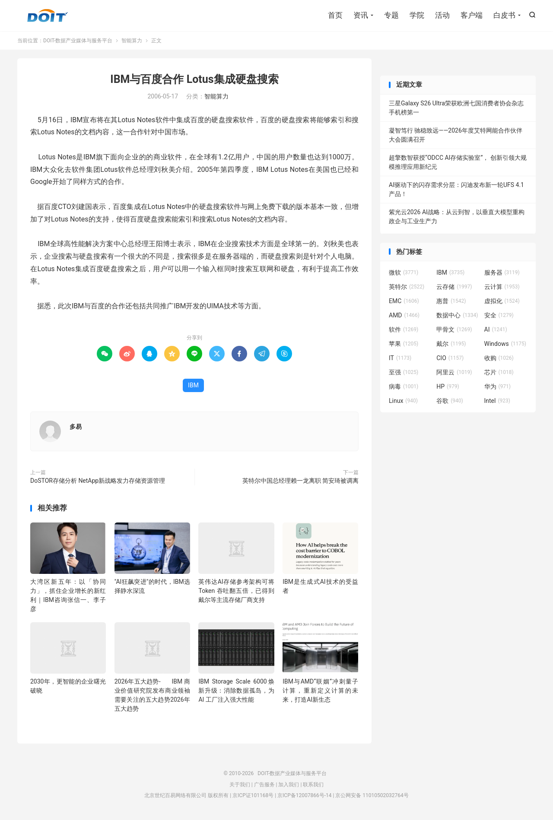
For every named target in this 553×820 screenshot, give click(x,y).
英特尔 (406, 286)
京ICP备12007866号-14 (304, 795)
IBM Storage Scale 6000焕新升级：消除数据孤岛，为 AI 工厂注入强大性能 (236, 690)
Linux (403, 400)
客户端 (472, 15)
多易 (76, 426)
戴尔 (451, 343)
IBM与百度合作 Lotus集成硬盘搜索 (194, 79)
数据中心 (457, 315)
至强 (403, 372)
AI (495, 329)
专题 (391, 15)
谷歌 (449, 400)
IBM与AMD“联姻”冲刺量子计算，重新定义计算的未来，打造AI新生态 (320, 690)
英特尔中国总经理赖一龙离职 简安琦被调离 (300, 480)
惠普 (451, 301)
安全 (499, 315)
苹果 (403, 343)
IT (400, 358)
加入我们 (288, 785)
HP (447, 386)
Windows (505, 343)
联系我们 (313, 785)
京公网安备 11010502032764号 (371, 795)
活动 (442, 15)
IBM (193, 385)
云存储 (454, 286)
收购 (499, 358)
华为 (497, 386)
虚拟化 (502, 301)
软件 (403, 329)
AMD (404, 315)
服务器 (502, 272)
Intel (497, 400)
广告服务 (264, 785)
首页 (335, 15)
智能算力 (131, 41)
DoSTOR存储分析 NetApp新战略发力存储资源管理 (97, 480)
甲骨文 (454, 329)
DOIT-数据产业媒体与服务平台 (47, 15)
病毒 (403, 386)
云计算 (502, 286)
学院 (417, 15)
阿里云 (454, 372)
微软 (403, 272)
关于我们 (239, 785)
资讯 (360, 15)
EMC (404, 301)
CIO (450, 358)
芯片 (499, 372)
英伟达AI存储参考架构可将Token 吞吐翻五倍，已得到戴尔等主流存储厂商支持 (236, 590)
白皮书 (504, 15)
